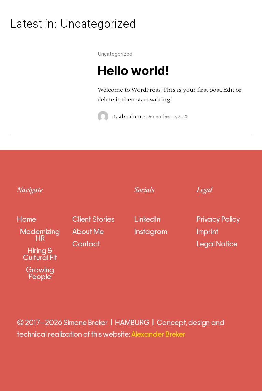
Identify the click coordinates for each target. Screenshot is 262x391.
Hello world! (133, 70)
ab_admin (131, 116)
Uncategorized (115, 53)
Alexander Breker (159, 334)
